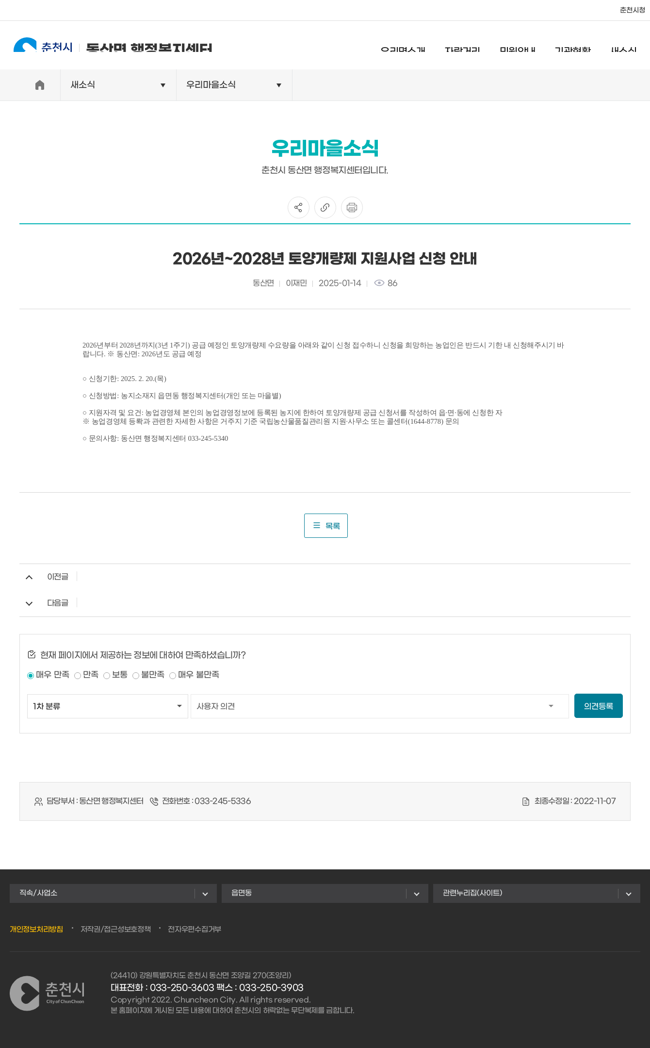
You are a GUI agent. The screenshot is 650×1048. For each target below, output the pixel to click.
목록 (326, 525)
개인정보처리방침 (36, 929)
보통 (120, 675)
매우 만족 (52, 675)
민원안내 (526, 46)
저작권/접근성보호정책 (116, 929)
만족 (90, 675)
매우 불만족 (198, 675)
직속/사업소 (38, 893)
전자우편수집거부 (194, 929)
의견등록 (598, 706)
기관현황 (581, 46)
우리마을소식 (211, 85)
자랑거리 (471, 46)
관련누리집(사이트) (472, 893)
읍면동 (241, 893)
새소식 (631, 46)
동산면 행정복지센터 (104, 45)
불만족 (152, 675)
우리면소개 (411, 46)
